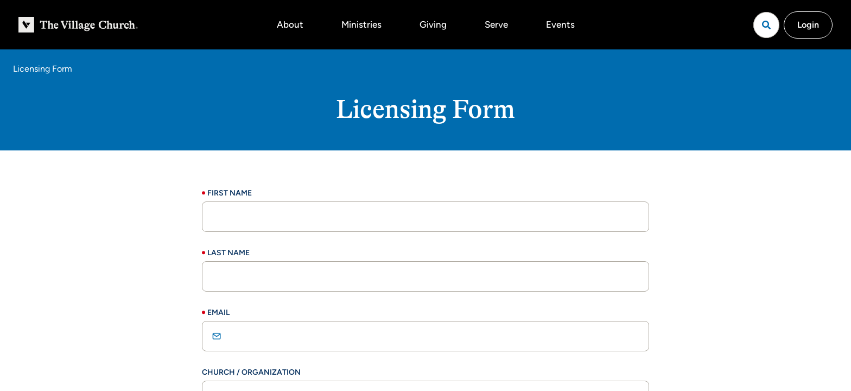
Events (560, 24)
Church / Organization (251, 372)
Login (808, 25)
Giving (433, 24)
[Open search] (766, 25)
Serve (496, 24)
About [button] (290, 24)
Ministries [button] (361, 24)
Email (218, 312)
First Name (229, 193)
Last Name (228, 252)
